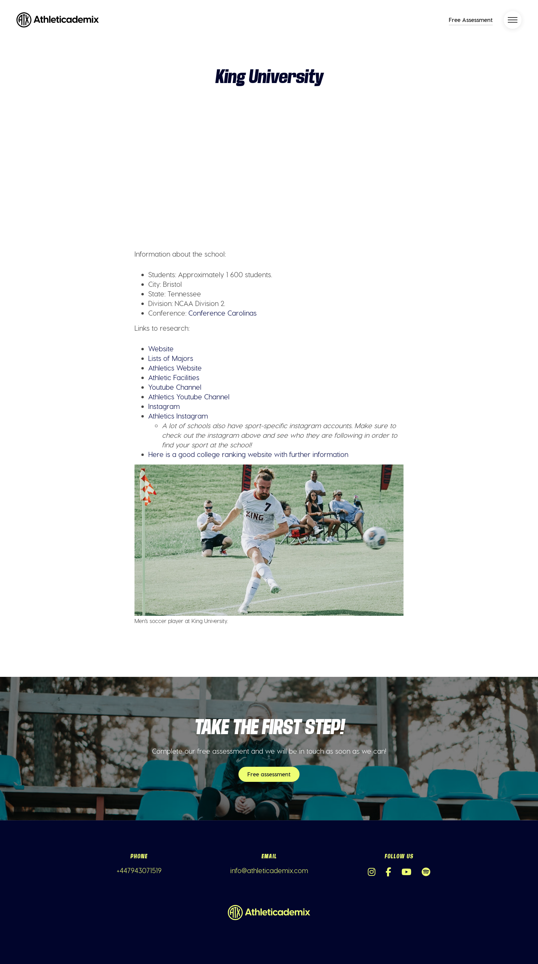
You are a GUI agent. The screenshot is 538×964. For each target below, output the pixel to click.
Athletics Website (175, 368)
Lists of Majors (170, 358)
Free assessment (269, 774)
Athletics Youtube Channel (189, 396)
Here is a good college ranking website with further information (248, 454)
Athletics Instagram (178, 416)
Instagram (164, 406)
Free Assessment (471, 19)
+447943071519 (139, 870)
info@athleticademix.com (269, 870)
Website (161, 348)
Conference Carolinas (222, 313)
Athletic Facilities (173, 377)
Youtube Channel (174, 387)
